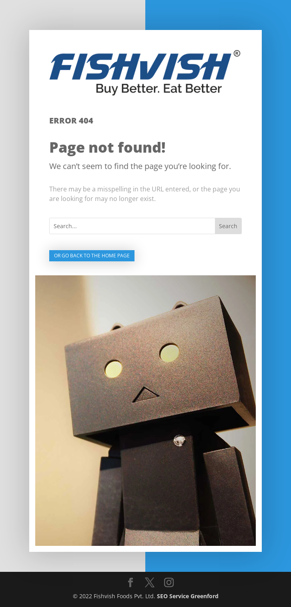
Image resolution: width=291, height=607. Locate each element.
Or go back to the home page (92, 255)
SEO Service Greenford (188, 596)
